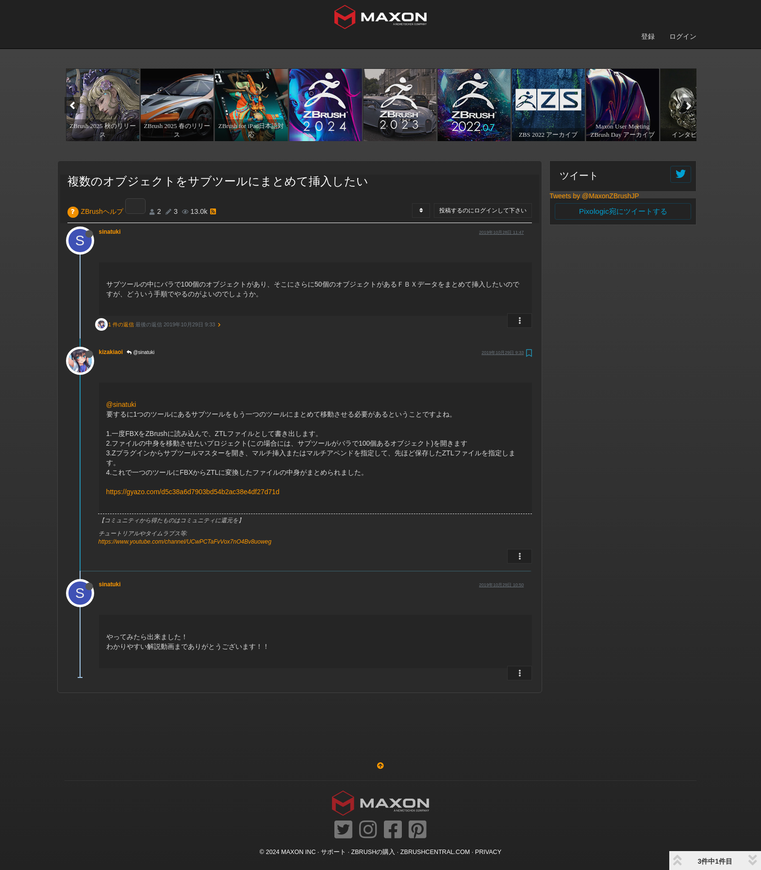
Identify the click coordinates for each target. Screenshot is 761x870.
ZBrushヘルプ (102, 211)
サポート (333, 852)
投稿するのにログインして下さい (483, 210)
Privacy (488, 852)
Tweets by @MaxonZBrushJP (594, 196)
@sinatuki (140, 352)
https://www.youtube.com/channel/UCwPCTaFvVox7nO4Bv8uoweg (185, 541)
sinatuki (110, 231)
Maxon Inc (298, 852)
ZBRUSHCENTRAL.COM (435, 852)
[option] (102, 104)
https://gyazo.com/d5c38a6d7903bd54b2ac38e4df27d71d (193, 492)
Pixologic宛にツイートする (623, 211)
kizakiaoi (111, 352)
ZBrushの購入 (373, 852)
